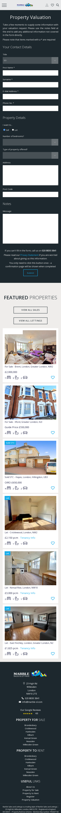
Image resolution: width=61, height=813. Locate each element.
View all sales (30, 309)
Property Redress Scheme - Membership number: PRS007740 (35, 812)
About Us (30, 786)
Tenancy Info (27, 537)
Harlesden (30, 731)
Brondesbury (30, 725)
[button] (30, 60)
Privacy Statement (29, 255)
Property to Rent (31, 793)
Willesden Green (30, 744)
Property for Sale (31, 790)
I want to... (7, 125)
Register (30, 796)
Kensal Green (30, 738)
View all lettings (30, 320)
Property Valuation (30, 799)
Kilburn (30, 734)
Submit (30, 273)
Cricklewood (30, 728)
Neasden (30, 741)
